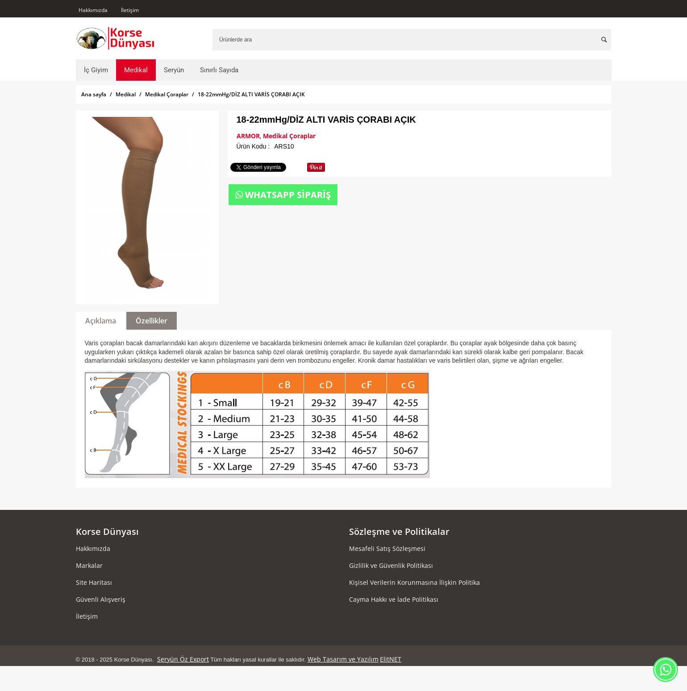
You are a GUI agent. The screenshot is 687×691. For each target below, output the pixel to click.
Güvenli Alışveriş (100, 599)
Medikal (136, 70)
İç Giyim (96, 70)
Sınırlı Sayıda (219, 70)
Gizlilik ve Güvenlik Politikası (391, 565)
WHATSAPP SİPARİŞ (283, 195)
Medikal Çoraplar (166, 94)
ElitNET (390, 659)
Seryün (174, 70)
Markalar (89, 565)
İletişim (130, 10)
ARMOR (248, 136)
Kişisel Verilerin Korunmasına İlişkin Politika (414, 582)
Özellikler (151, 321)
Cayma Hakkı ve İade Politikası (393, 599)
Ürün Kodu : (253, 146)
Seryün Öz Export (183, 659)
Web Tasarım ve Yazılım (343, 659)
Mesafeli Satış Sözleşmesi (387, 548)
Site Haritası (94, 582)
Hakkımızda (93, 10)
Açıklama (100, 321)
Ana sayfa (93, 94)
